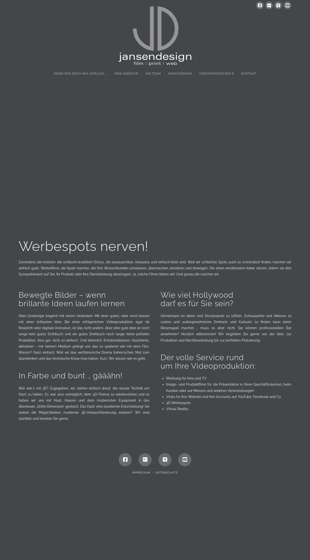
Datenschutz (166, 541)
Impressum (141, 541)
